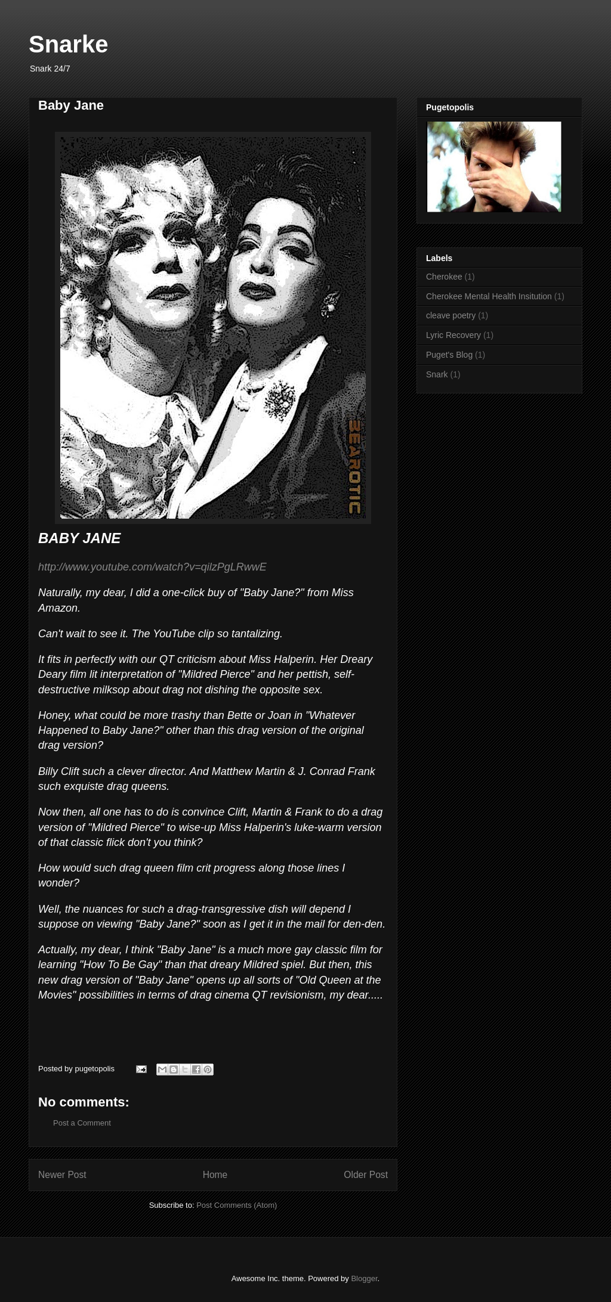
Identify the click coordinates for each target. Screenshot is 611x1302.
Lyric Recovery (453, 335)
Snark (437, 374)
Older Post (366, 1175)
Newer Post (62, 1175)
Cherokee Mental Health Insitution (489, 296)
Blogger (364, 1278)
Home (215, 1175)
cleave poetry (451, 315)
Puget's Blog (449, 354)
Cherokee (444, 276)
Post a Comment (82, 1122)
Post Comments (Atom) (236, 1205)
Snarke (68, 44)
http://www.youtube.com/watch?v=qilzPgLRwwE (152, 567)
